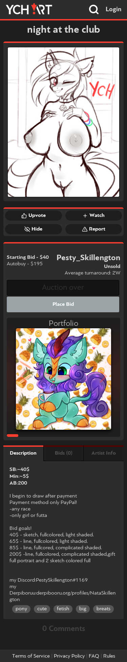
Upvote (33, 215)
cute (42, 609)
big (82, 609)
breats (103, 609)
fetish (63, 609)
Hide (33, 229)
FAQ (94, 656)
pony (21, 609)
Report (93, 229)
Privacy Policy (69, 656)
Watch (93, 215)
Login (114, 9)
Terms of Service (31, 656)
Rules (109, 656)
